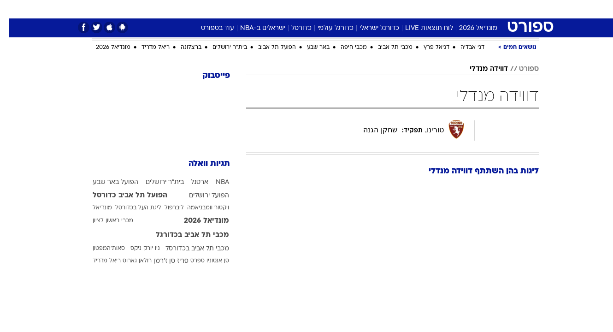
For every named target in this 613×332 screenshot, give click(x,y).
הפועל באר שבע (107, 182)
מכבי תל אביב (386, 47)
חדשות (487, 9)
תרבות (391, 9)
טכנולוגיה (217, 9)
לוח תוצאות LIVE (420, 28)
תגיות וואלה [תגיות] (200, 164)
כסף (336, 9)
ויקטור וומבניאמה (199, 208)
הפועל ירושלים (200, 196)
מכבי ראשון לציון (104, 221)
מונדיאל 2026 (469, 28)
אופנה (184, 9)
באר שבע (309, 47)
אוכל (312, 9)
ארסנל (191, 182)
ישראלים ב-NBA (254, 28)
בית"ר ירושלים (221, 47)
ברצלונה (182, 47)
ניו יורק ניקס (136, 248)
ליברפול (165, 208)
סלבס (362, 9)
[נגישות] (12, 9)
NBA (213, 182)
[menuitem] (482, 9)
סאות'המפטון (100, 248)
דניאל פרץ (428, 47)
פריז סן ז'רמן (162, 261)
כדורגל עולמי (327, 28)
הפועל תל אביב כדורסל (121, 195)
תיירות (252, 9)
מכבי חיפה (345, 47)
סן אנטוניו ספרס (201, 261)
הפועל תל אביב (268, 47)
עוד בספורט (208, 28)
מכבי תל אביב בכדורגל (183, 235)
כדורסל (293, 28)
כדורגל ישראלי (370, 28)
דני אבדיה (464, 47)
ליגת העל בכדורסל (129, 208)
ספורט (456, 9)
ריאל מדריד (147, 47)
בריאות (283, 9)
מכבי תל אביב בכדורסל (188, 249)
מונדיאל (424, 9)
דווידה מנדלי (480, 69)
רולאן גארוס (128, 261)
